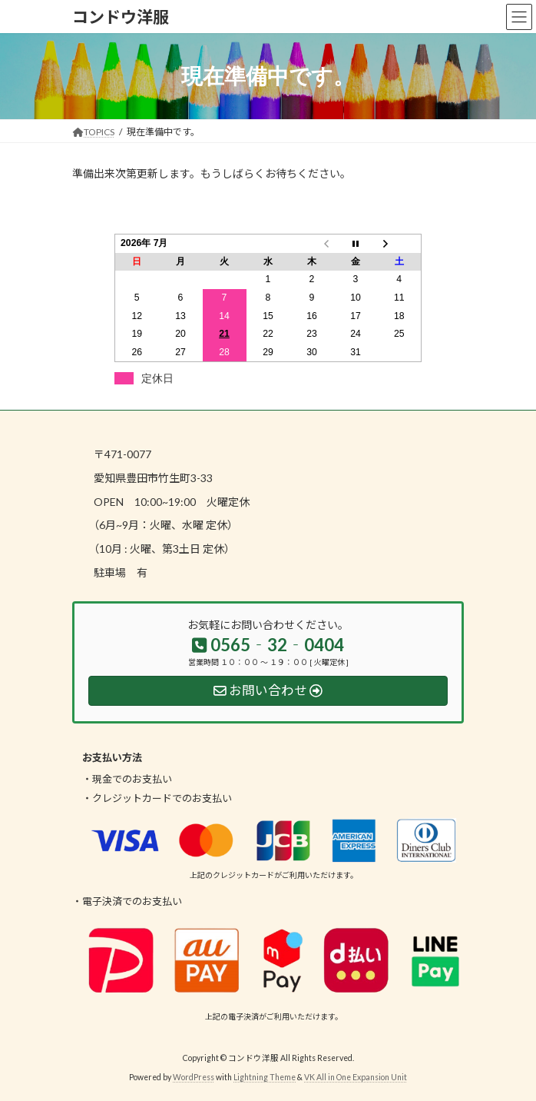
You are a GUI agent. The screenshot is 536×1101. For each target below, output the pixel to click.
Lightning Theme (264, 1077)
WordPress (193, 1077)
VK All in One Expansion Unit (355, 1077)
